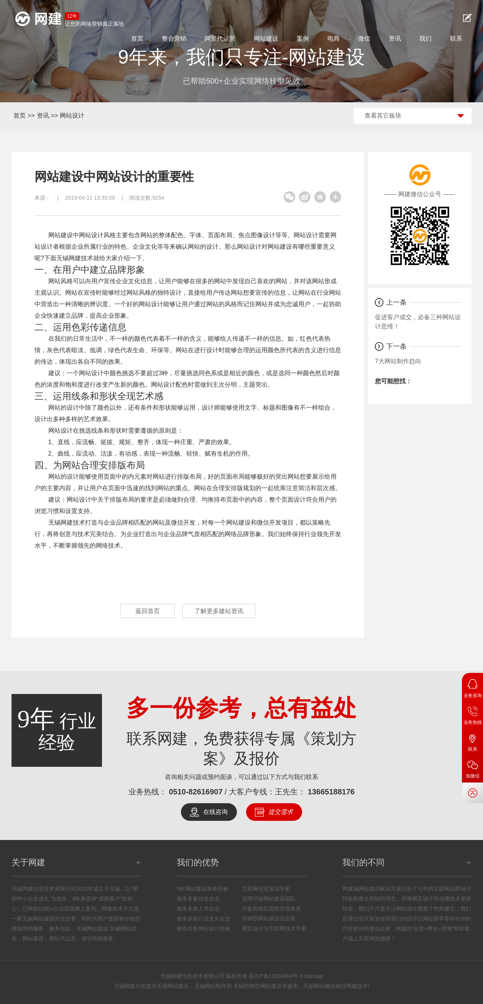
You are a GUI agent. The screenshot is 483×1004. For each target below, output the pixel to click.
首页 (137, 38)
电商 (333, 38)
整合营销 (174, 38)
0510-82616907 (195, 791)
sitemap (313, 976)
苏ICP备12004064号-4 (275, 976)
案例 (303, 38)
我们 (425, 38)
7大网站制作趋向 (398, 361)
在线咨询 (215, 812)
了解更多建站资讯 (218, 611)
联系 (456, 38)
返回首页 (147, 611)
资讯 (395, 38)
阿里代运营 (220, 38)
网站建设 (266, 38)
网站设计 (72, 115)
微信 (364, 38)
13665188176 (331, 791)
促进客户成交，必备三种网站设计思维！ (418, 322)
